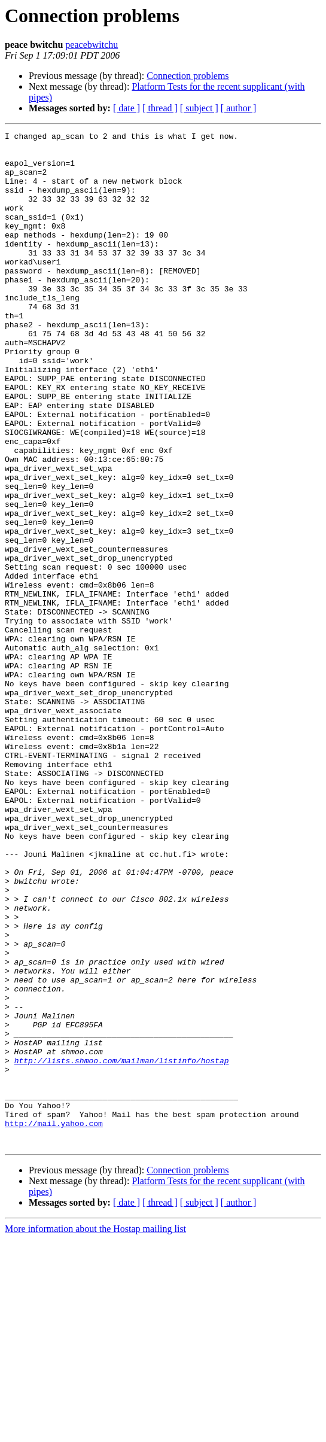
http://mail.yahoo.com (54, 1322)
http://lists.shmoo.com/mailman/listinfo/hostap (121, 1247)
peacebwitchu (91, 44)
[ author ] (239, 108)
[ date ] (126, 108)
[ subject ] (199, 108)
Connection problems (187, 76)
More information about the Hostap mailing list (95, 1431)
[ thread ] (160, 108)
